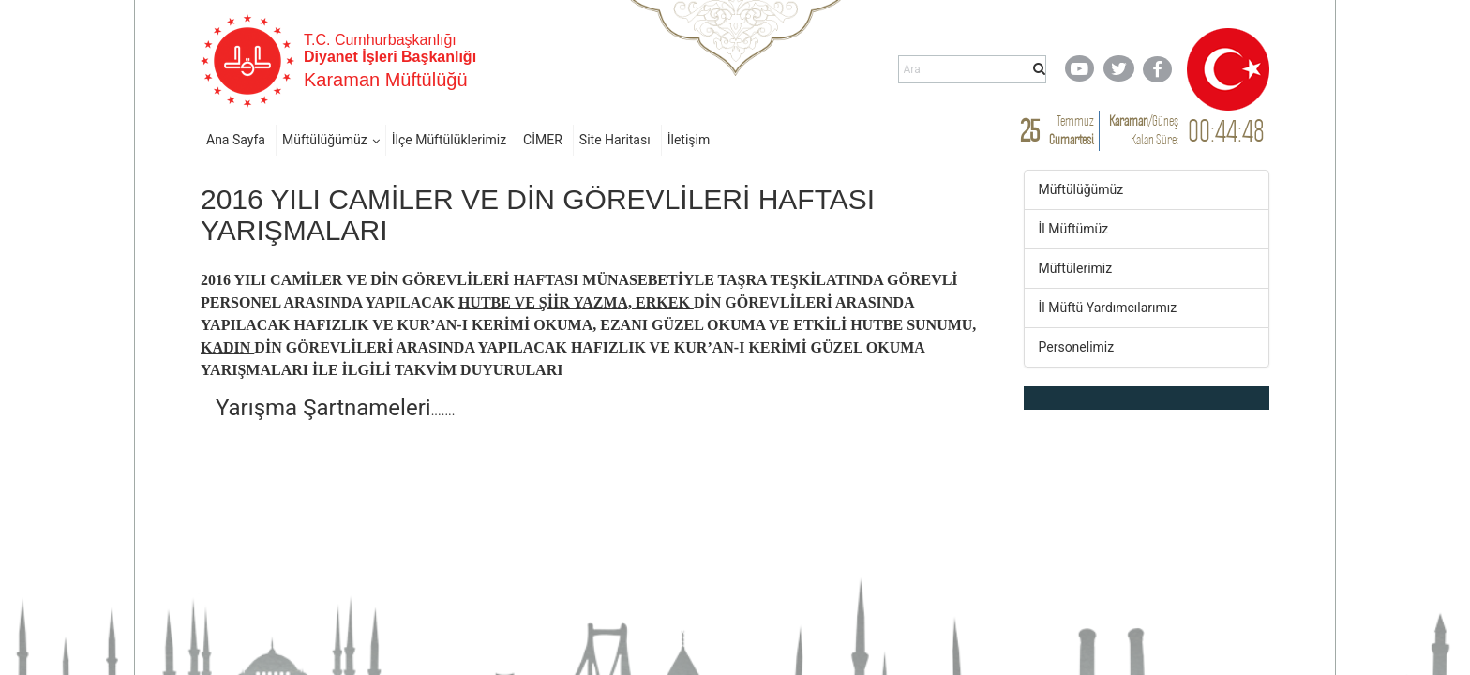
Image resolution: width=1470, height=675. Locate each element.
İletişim (689, 139)
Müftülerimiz (1076, 268)
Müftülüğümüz (325, 139)
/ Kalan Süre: (1143, 130)
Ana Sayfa (235, 139)
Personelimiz (1077, 346)
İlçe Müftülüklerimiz (449, 139)
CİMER (542, 139)
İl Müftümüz (1074, 228)
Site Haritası (615, 139)
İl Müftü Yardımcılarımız (1108, 307)
